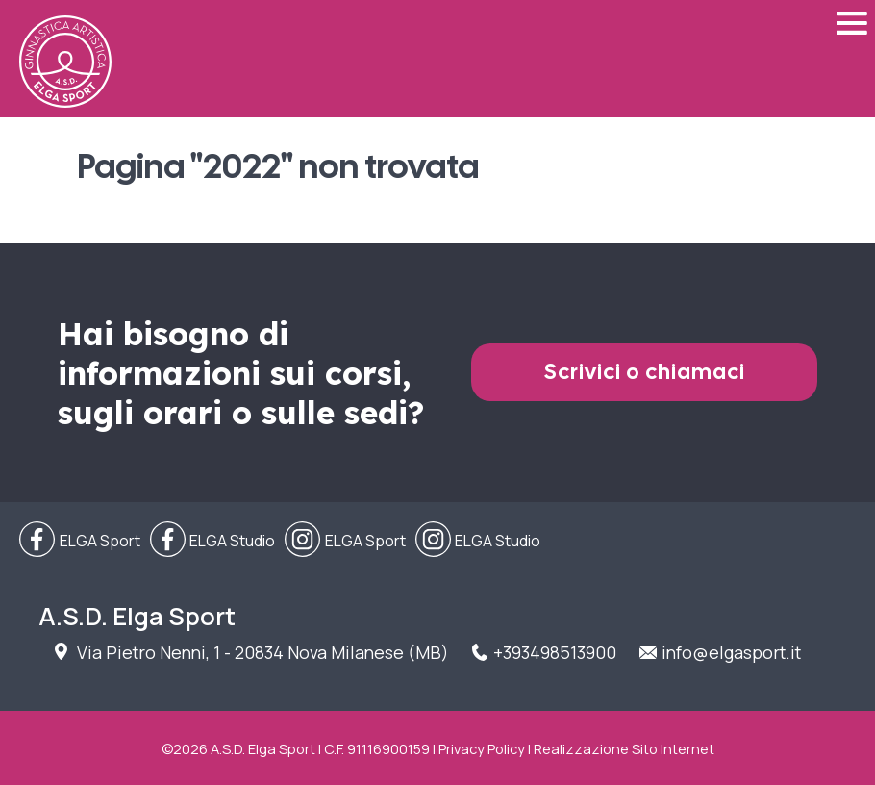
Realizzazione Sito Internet (624, 748)
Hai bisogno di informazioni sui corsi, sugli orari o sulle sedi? (241, 373)
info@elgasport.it (731, 652)
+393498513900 (554, 652)
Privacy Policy (481, 748)
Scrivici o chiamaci (644, 372)
